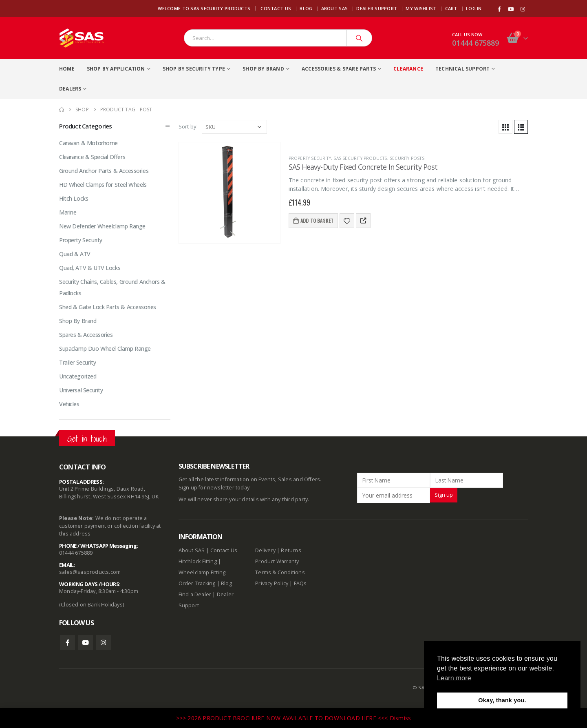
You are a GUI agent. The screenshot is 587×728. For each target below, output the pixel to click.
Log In (474, 8)
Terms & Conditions (280, 572)
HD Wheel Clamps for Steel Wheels (103, 184)
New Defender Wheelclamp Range (102, 226)
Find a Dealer (195, 594)
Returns (291, 550)
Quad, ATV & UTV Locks (89, 268)
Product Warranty (277, 561)
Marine (67, 212)
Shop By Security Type (194, 68)
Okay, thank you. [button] (502, 700)
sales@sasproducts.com (90, 572)
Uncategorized (78, 376)
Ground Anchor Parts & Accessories (103, 171)
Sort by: (188, 126)
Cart (451, 8)
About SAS (334, 8)
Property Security (310, 158)
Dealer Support (376, 8)
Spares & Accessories (86, 335)
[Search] (359, 38)
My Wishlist (421, 8)
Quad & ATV (74, 254)
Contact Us (275, 8)
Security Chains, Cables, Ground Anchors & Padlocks (112, 287)
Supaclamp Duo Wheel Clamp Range (105, 348)
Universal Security (81, 390)
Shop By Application (116, 68)
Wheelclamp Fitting (202, 572)
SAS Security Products (360, 158)
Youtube (85, 642)
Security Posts (407, 158)
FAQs (300, 583)
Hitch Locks (73, 198)
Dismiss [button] (400, 718)
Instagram (103, 642)
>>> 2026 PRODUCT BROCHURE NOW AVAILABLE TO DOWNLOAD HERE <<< (283, 718)
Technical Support (462, 68)
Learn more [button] (454, 678)
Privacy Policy (271, 583)
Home (67, 68)
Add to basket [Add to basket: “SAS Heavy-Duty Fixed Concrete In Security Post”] (317, 220)
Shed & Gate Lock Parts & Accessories (107, 307)
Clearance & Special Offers (92, 157)
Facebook (67, 642)
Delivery (265, 550)
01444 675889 (475, 43)
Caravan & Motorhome (88, 143)
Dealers (70, 88)
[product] (229, 192)
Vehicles (69, 404)
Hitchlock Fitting (198, 561)
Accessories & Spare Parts (339, 68)
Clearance (408, 68)
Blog (306, 8)
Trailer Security (77, 362)
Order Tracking (197, 583)
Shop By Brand (263, 68)
